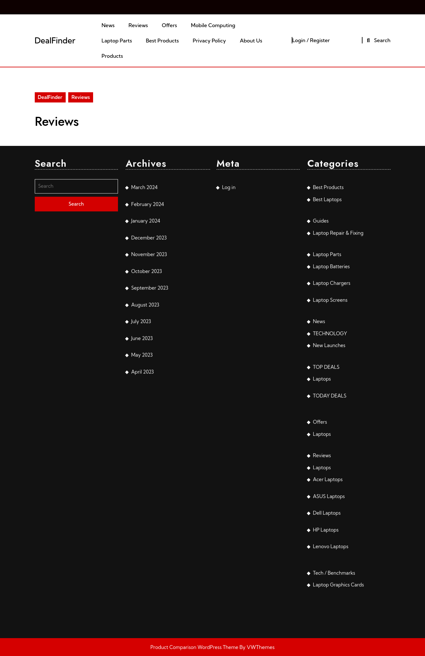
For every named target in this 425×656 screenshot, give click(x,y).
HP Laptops (326, 647)
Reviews (138, 25)
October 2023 (146, 388)
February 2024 (147, 321)
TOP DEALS (326, 484)
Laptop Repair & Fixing (338, 350)
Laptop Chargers (331, 400)
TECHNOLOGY (330, 450)
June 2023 (142, 455)
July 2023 (141, 438)
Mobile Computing (213, 25)
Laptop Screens (330, 417)
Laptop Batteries (331, 383)
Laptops (322, 496)
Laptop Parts (117, 40)
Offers (169, 25)
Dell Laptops (327, 630)
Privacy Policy (209, 40)
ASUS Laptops (329, 613)
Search (377, 40)
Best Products (162, 40)
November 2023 (149, 371)
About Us (251, 40)
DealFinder (55, 40)
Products (112, 56)
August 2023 (145, 421)
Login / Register (311, 40)
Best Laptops (327, 316)
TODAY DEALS (330, 512)
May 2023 (142, 472)
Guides (321, 338)
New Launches (329, 462)
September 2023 (149, 405)
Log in (229, 304)
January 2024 (145, 338)
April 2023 (142, 489)
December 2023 (149, 354)
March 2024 (144, 304)
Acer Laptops (328, 596)
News (108, 25)
